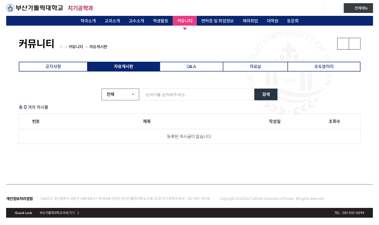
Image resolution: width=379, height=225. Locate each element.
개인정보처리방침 (19, 199)
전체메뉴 (361, 8)
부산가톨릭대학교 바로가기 (57, 213)
